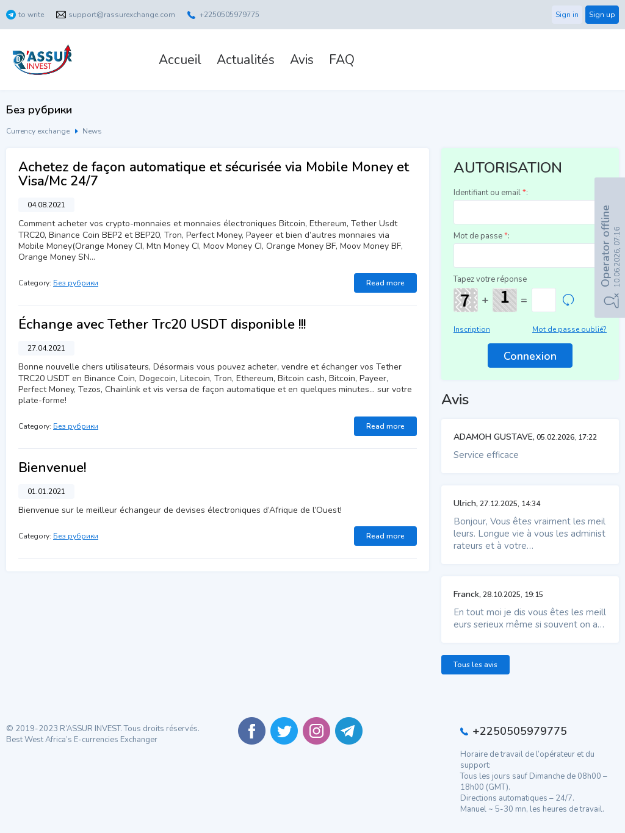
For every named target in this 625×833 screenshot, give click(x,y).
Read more (385, 283)
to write (31, 15)
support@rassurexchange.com (121, 15)
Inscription (471, 329)
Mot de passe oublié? (569, 329)
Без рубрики (75, 283)
